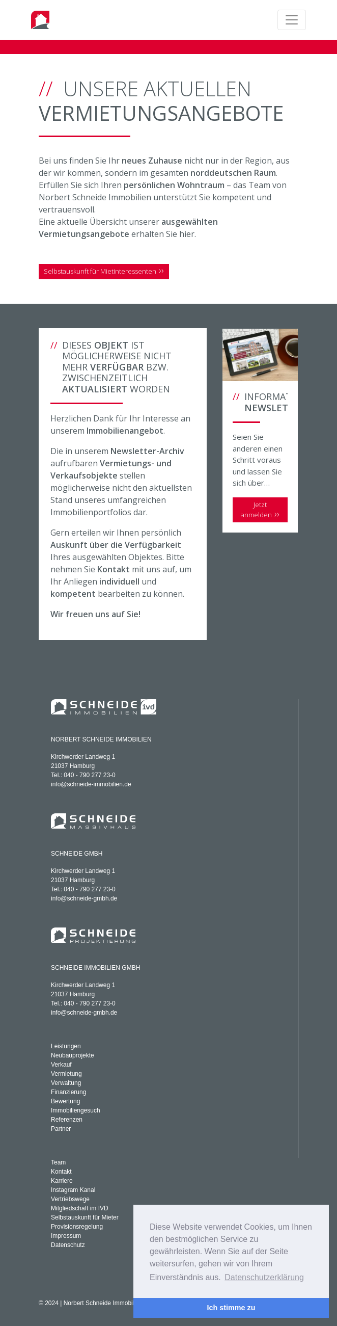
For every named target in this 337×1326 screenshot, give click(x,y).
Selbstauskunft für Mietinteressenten (100, 271)
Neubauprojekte (72, 1055)
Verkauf (61, 1064)
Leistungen (66, 1046)
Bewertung (65, 1101)
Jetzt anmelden (256, 509)
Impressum (66, 1235)
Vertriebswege (70, 1199)
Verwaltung (66, 1082)
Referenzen (66, 1119)
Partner (61, 1128)
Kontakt (61, 1171)
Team (58, 1162)
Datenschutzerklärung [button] (264, 1277)
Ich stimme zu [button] (231, 1308)
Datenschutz (68, 1245)
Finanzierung (68, 1092)
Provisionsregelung (77, 1226)
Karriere (62, 1180)
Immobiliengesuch (75, 1110)
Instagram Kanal (73, 1190)
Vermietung (66, 1073)
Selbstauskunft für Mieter (85, 1217)
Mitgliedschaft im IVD (79, 1208)
